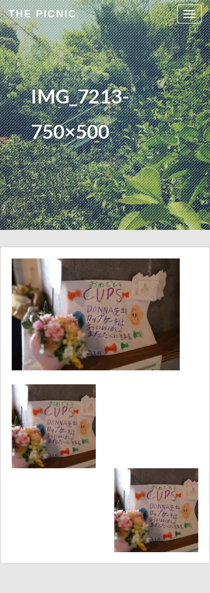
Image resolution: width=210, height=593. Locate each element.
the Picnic (42, 14)
